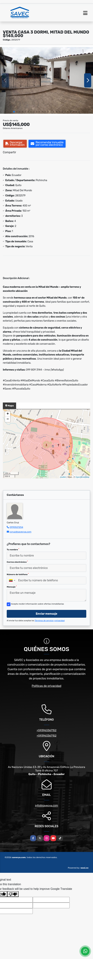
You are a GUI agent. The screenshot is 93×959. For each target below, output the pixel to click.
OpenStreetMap (82, 477)
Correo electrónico (17, 562)
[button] (14, 111)
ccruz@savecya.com (20, 531)
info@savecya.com (46, 805)
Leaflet (63, 477)
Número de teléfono (18, 574)
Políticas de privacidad (46, 686)
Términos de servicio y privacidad (50, 620)
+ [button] (8, 414)
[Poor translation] (13, 894)
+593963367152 (46, 730)
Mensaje (12, 586)
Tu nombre (13, 549)
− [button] (8, 419)
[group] (46, 80)
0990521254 (16, 527)
